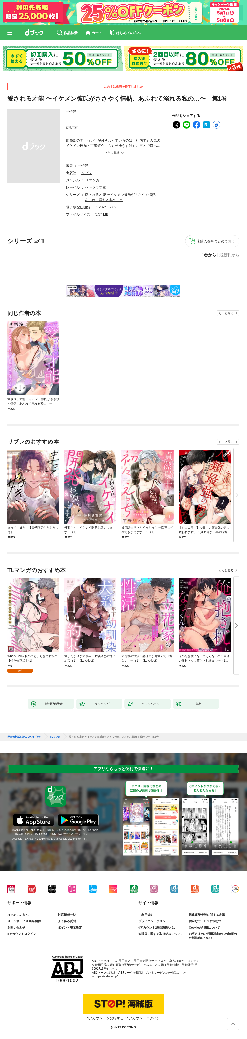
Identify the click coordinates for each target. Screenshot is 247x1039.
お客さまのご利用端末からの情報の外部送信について (213, 936)
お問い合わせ (17, 927)
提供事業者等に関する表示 (207, 915)
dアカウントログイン (22, 934)
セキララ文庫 (95, 187)
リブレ (87, 173)
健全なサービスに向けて (205, 921)
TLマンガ (92, 180)
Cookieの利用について (204, 927)
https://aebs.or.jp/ (106, 976)
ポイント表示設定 (70, 927)
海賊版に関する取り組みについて (161, 934)
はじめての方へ (18, 915)
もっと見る (226, 313)
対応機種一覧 (67, 915)
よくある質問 (67, 921)
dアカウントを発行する (105, 1018)
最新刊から (230, 255)
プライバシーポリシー (153, 921)
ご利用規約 (146, 915)
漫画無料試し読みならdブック (25, 737)
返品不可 (72, 128)
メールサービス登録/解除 (24, 921)
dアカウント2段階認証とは (156, 927)
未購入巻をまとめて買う (216, 241)
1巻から (209, 255)
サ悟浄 (71, 112)
